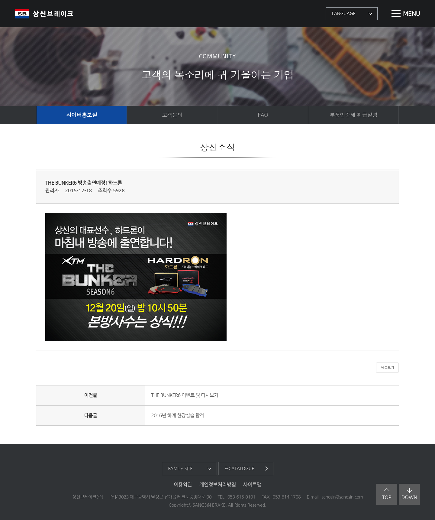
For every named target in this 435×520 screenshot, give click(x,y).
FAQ (263, 115)
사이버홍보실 (81, 115)
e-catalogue (239, 468)
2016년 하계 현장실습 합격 (177, 415)
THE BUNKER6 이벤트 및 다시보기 (184, 395)
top (387, 494)
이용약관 (183, 484)
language (344, 13)
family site (180, 468)
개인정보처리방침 (217, 484)
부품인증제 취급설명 (353, 115)
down (409, 494)
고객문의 (172, 115)
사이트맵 (252, 484)
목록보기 (387, 367)
